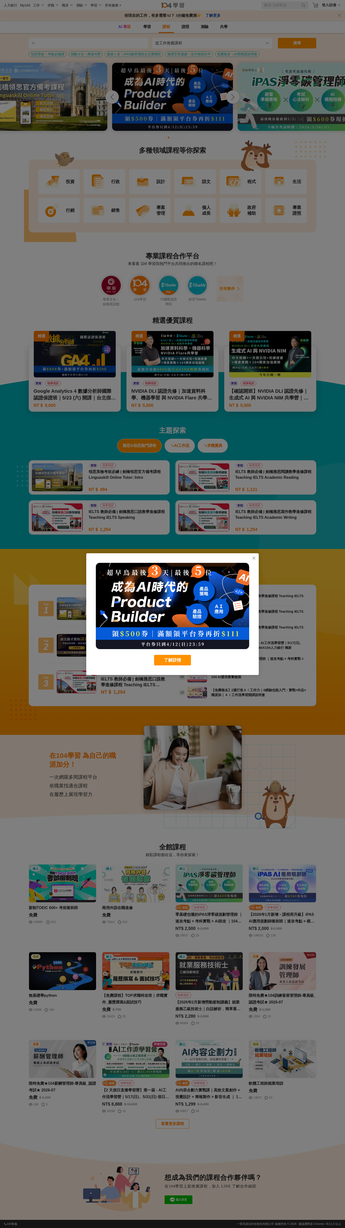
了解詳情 (172, 660)
